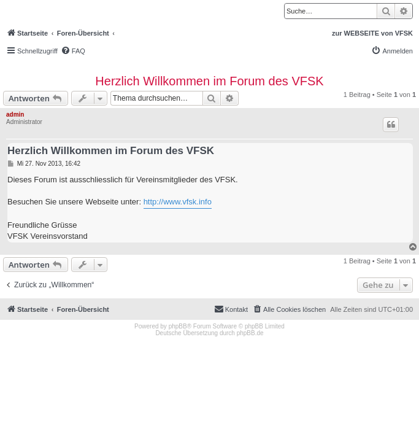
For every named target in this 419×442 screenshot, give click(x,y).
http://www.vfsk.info (178, 201)
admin (15, 114)
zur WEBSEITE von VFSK (372, 33)
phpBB (178, 326)
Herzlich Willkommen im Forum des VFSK (209, 81)
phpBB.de (250, 333)
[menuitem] (73, 51)
